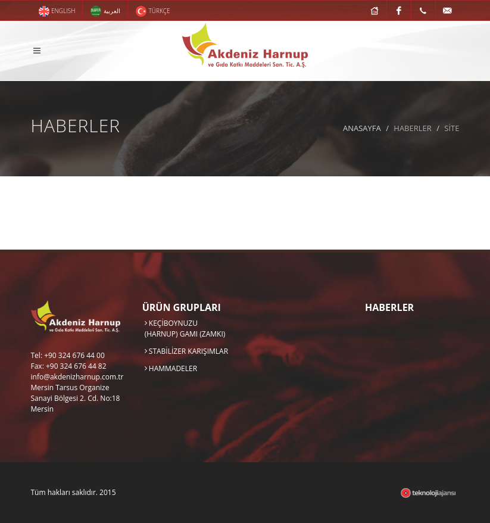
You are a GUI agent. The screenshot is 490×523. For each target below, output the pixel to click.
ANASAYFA (362, 128)
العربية (105, 11)
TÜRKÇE (152, 11)
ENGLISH (57, 11)
